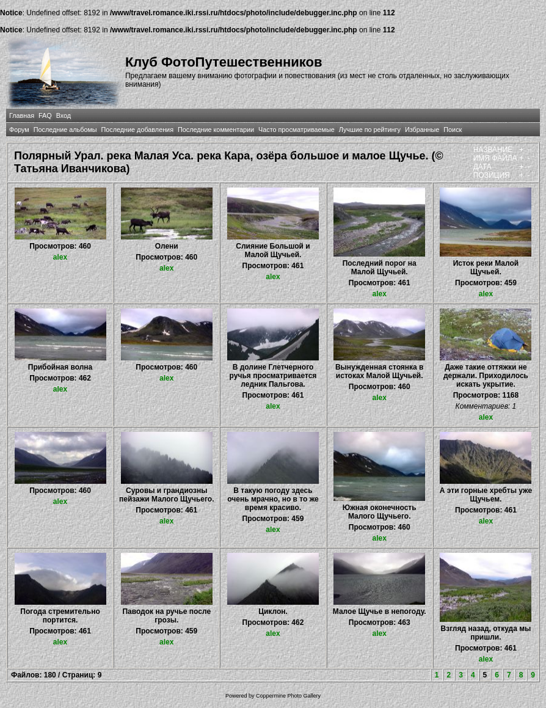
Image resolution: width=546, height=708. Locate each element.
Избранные (422, 129)
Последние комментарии (216, 129)
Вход (63, 115)
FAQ (45, 115)
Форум (19, 129)
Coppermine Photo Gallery (288, 696)
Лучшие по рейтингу (370, 129)
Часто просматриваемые (296, 129)
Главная (21, 115)
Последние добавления (137, 129)
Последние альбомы (65, 129)
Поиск (452, 129)
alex (60, 257)
